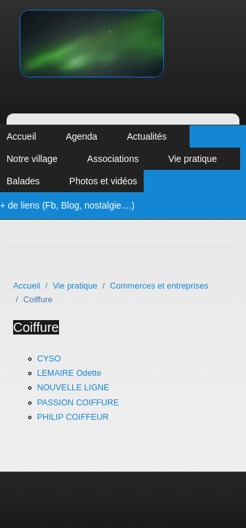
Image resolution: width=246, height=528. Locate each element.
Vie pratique (192, 158)
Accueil (21, 136)
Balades (23, 181)
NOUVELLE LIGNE (73, 387)
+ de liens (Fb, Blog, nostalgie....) (67, 205)
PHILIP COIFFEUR (72, 417)
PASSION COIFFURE (78, 402)
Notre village (32, 158)
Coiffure (36, 327)
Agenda (81, 136)
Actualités (147, 136)
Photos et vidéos (104, 181)
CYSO (48, 358)
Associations (113, 158)
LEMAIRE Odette (69, 373)
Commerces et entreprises (159, 286)
